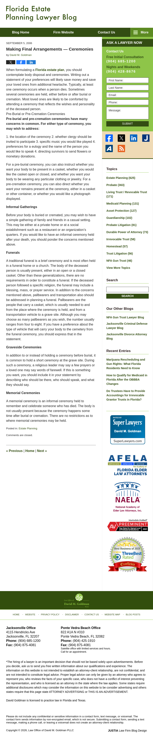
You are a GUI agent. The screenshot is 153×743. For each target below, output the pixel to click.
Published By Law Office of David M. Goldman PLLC (120, 13)
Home (29, 451)
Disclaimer (72, 614)
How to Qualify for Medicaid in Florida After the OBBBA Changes (126, 379)
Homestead (116, 246)
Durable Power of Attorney (127, 232)
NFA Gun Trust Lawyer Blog (125, 317)
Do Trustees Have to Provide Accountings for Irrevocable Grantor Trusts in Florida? (125, 395)
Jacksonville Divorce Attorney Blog (126, 336)
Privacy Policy (50, 614)
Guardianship (119, 217)
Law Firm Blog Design (127, 730)
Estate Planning (28, 428)
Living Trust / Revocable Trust (126, 194)
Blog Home (20, 32)
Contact (106, 32)
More (145, 32)
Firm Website (63, 32)
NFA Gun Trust (119, 260)
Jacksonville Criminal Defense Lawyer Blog (126, 326)
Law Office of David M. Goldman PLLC (51, 730)
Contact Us (91, 614)
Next (42, 451)
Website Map (112, 614)
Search (127, 296)
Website (30, 614)
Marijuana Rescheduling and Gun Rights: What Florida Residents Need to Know (125, 364)
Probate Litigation (121, 225)
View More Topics (118, 267)
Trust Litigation (119, 253)
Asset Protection (121, 210)
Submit (127, 123)
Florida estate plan (49, 70)
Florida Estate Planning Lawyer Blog (41, 13)
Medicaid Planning (122, 203)
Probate (115, 185)
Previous (14, 451)
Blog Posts (133, 614)
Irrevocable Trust (120, 239)
